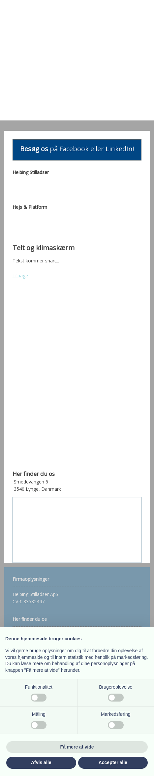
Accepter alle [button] (113, 762)
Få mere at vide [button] (77, 747)
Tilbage (20, 275)
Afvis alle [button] (41, 762)
